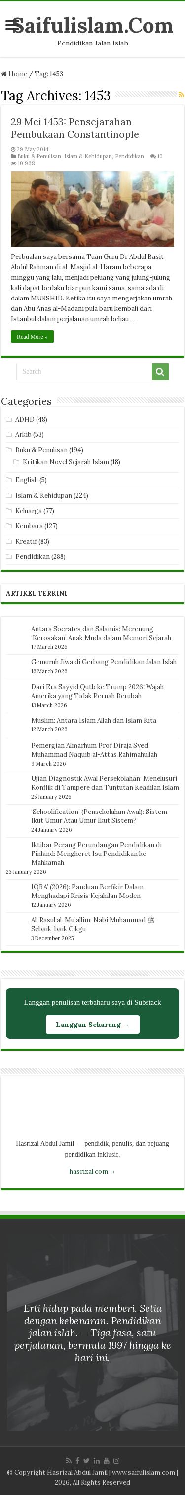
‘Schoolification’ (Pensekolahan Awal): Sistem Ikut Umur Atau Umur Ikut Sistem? (99, 816)
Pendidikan (129, 156)
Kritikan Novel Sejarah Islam (66, 462)
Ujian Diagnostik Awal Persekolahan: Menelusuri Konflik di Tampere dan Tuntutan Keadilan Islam (105, 783)
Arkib (23, 434)
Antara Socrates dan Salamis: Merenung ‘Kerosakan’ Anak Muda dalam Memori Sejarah (101, 633)
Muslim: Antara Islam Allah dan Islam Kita (93, 720)
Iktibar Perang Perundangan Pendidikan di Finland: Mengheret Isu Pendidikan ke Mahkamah (96, 854)
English (26, 480)
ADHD (25, 419)
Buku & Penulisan (39, 156)
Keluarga (28, 511)
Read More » (32, 336)
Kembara (29, 526)
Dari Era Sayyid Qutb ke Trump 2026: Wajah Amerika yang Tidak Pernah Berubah (97, 691)
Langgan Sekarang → (93, 1024)
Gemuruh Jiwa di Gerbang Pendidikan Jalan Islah (104, 662)
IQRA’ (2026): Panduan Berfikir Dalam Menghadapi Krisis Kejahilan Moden (87, 891)
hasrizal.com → (93, 1171)
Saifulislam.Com (93, 25)
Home (14, 74)
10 (160, 156)
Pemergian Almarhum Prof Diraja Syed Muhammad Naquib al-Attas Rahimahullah (94, 750)
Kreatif (26, 541)
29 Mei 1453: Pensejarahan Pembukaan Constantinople (75, 127)
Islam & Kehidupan (88, 156)
